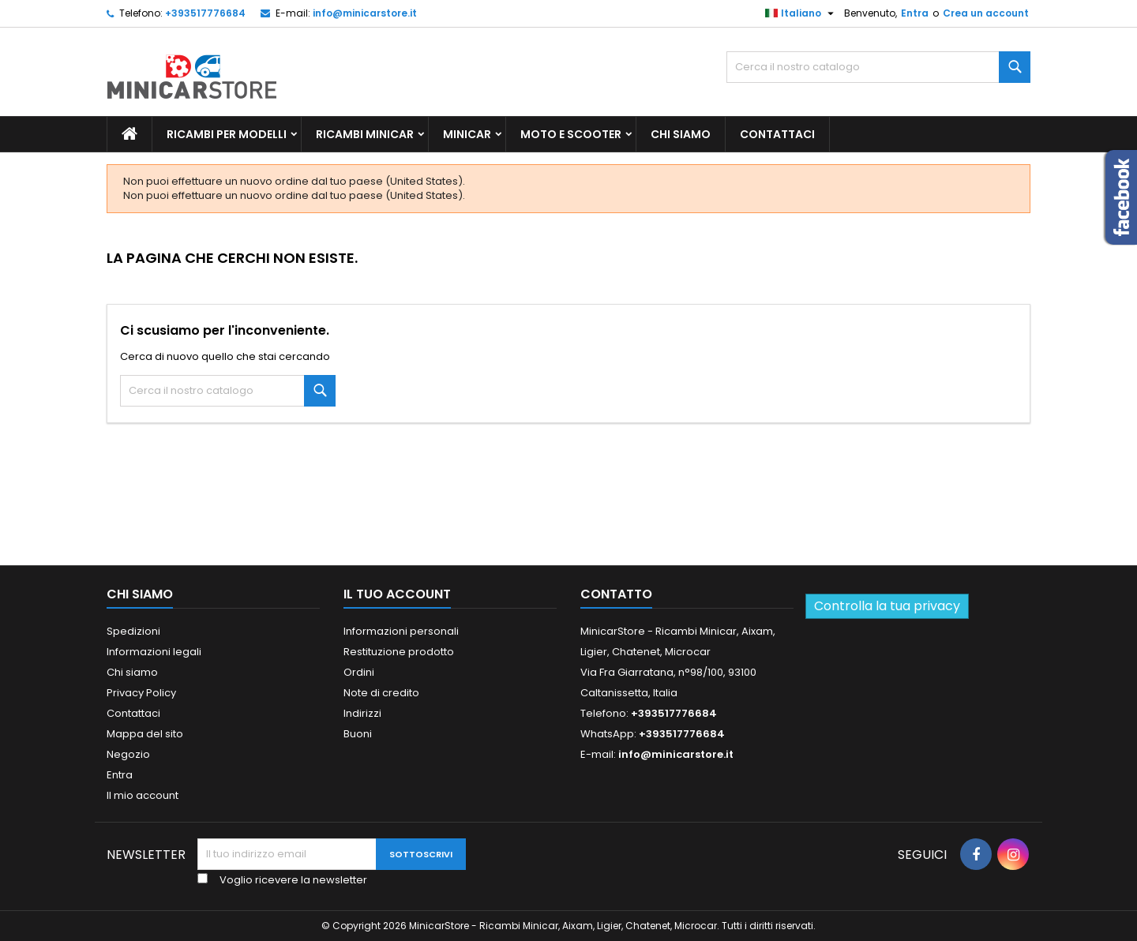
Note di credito (381, 692)
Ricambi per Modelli (227, 134)
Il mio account (142, 795)
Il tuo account (397, 594)
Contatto (616, 594)
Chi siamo (681, 134)
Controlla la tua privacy (887, 606)
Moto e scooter (570, 134)
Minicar (467, 134)
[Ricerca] (878, 67)
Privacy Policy (141, 692)
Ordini (358, 672)
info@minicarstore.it (365, 13)
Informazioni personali (401, 631)
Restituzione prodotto (398, 651)
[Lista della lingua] (801, 13)
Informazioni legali (154, 651)
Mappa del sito (145, 733)
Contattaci (777, 134)
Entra (915, 13)
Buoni (357, 733)
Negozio (128, 754)
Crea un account (986, 13)
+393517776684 (205, 13)
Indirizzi (362, 713)
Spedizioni (133, 631)
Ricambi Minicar (365, 134)
